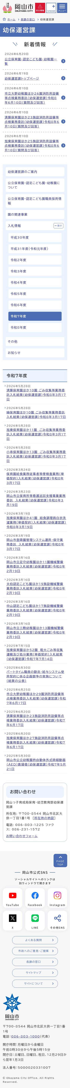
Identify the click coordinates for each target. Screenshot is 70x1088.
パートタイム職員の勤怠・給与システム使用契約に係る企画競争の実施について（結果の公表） (35, 676)
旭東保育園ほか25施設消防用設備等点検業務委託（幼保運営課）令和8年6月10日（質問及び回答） (32, 146)
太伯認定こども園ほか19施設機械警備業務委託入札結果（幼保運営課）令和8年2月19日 (36, 588)
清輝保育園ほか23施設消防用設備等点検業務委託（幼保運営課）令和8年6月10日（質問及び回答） (32, 122)
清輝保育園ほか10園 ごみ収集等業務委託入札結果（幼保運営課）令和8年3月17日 (36, 395)
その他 (13, 341)
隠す (59, 226)
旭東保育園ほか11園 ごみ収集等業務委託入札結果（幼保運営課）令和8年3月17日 (36, 434)
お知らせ (14, 352)
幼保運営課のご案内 (22, 171)
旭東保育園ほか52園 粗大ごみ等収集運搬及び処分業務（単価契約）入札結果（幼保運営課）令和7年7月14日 (35, 654)
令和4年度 (18, 282)
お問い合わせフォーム (22, 836)
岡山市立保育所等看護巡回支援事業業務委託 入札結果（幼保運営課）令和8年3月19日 (36, 500)
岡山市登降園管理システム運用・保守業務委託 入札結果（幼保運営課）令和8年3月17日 (35, 544)
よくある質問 (33, 940)
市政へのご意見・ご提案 (33, 951)
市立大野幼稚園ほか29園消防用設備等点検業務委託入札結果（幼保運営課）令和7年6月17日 (36, 698)
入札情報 (14, 225)
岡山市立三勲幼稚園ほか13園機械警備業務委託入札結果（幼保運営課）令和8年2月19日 (36, 632)
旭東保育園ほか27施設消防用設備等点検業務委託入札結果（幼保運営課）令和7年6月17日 (36, 743)
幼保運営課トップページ (22, 78)
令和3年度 (18, 271)
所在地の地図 (44, 818)
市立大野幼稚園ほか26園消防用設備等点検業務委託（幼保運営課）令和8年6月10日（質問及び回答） (32, 98)
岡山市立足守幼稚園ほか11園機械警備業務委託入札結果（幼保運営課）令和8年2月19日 (36, 566)
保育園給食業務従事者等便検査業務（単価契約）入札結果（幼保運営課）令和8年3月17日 (35, 478)
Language (51, 11)
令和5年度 (18, 293)
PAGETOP (60, 863)
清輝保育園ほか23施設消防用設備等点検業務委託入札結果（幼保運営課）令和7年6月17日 (36, 720)
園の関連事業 (18, 214)
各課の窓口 (28, 19)
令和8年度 (18, 327)
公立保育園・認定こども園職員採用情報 (35, 201)
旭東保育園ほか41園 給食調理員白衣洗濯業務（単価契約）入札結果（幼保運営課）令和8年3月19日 (36, 522)
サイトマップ (33, 972)
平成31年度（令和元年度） (30, 248)
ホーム (11, 19)
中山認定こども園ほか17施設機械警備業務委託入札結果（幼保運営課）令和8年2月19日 (36, 610)
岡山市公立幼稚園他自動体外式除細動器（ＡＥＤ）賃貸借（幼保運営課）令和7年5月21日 (36, 764)
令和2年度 (18, 260)
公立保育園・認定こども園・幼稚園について (34, 185)
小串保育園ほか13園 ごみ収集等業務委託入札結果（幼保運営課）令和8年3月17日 (36, 456)
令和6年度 (18, 304)
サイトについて (33, 983)
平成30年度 (20, 237)
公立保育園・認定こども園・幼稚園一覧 (31, 61)
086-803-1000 (25, 1036)
